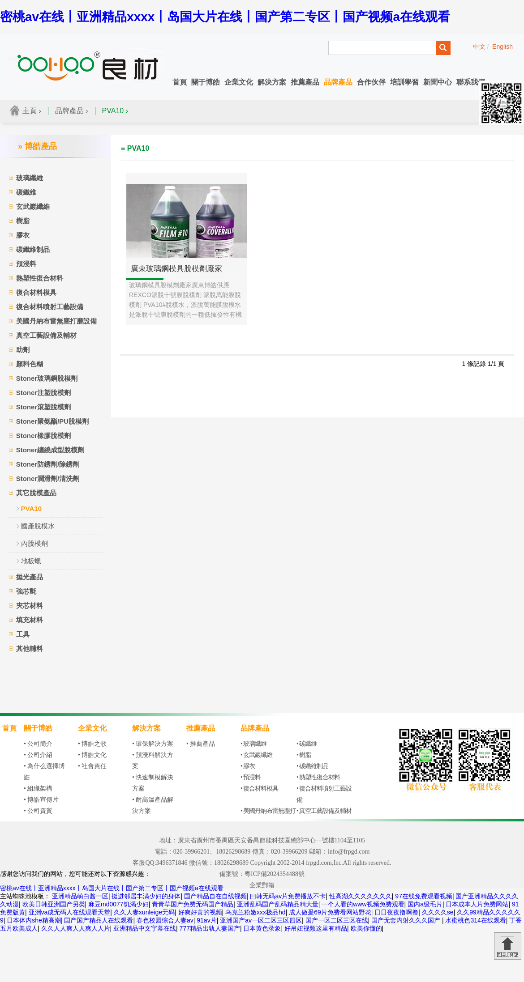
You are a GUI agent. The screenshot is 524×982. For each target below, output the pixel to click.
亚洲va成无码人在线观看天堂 (70, 912)
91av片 (206, 920)
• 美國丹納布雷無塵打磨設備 (268, 816)
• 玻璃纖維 (253, 743)
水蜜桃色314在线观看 (475, 920)
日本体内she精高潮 (34, 920)
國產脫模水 (38, 526)
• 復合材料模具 (259, 788)
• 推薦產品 (200, 743)
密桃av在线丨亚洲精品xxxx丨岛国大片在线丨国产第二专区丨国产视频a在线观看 (225, 17)
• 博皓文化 (92, 755)
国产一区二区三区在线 (336, 920)
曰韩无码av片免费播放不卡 (288, 896)
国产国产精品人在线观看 (98, 920)
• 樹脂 (303, 755)
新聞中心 (437, 82)
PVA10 (31, 508)
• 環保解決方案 (152, 743)
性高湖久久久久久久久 (360, 896)
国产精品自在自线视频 (215, 896)
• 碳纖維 (306, 743)
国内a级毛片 (425, 904)
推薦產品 (305, 82)
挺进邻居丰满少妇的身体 (146, 896)
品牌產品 (338, 82)
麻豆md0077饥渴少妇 (118, 904)
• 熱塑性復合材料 (318, 777)
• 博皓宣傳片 (41, 799)
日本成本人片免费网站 (477, 904)
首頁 (179, 82)
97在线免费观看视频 (423, 896)
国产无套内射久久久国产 (406, 920)
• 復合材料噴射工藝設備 (324, 794)
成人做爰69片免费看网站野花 (330, 912)
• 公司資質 (38, 811)
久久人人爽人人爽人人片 (75, 928)
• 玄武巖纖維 (256, 755)
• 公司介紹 (38, 755)
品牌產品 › (71, 111)
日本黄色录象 (262, 928)
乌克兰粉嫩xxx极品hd (255, 912)
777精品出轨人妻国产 (210, 928)
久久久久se (438, 912)
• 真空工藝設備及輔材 (324, 811)
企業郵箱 (262, 885)
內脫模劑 (34, 543)
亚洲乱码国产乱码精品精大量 (277, 904)
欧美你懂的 (366, 928)
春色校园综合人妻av (165, 920)
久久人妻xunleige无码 (144, 912)
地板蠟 (31, 561)
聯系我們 (470, 82)
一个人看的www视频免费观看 (363, 904)
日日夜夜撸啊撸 (396, 912)
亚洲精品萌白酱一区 (80, 896)
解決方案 (272, 82)
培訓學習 (404, 82)
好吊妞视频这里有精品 (315, 928)
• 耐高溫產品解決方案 (152, 805)
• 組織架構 (38, 788)
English (502, 46)
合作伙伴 (371, 82)
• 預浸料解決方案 (152, 760)
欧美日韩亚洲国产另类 (53, 904)
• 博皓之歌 (92, 743)
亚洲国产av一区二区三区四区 (261, 920)
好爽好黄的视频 (200, 912)
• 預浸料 (251, 777)
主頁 (29, 111)
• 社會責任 (92, 766)
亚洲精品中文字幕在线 (144, 928)
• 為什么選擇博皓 (44, 772)
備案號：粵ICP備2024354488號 (262, 874)
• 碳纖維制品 (312, 766)
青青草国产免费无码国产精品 (192, 904)
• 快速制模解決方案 (152, 783)
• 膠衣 (248, 766)
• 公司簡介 (38, 743)
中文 (479, 46)
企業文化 (238, 82)
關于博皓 (205, 82)
